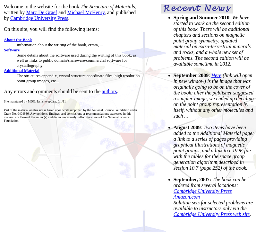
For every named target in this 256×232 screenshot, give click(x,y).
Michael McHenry (86, 12)
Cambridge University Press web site (212, 214)
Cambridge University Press (39, 18)
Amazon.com (187, 197)
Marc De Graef (41, 12)
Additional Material (21, 70)
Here (216, 75)
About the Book (18, 39)
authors (109, 91)
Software (12, 50)
